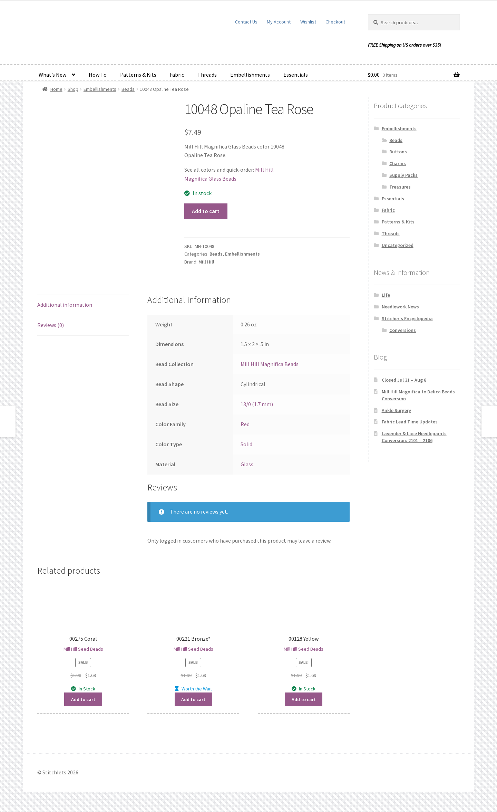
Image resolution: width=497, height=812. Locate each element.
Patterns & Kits (138, 74)
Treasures (400, 187)
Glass (247, 464)
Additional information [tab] (64, 304)
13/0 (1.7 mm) (257, 404)
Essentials (295, 74)
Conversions (402, 330)
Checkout (335, 22)
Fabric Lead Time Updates (410, 422)
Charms (397, 163)
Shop (73, 89)
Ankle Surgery (396, 410)
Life (386, 295)
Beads (128, 89)
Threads (207, 74)
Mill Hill (206, 262)
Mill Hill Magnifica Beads (270, 364)
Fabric (177, 74)
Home (56, 89)
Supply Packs (403, 175)
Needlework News (400, 307)
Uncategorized (397, 245)
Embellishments (250, 74)
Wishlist (308, 22)
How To (98, 74)
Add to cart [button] (83, 699)
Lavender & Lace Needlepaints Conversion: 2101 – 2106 (414, 436)
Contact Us (246, 22)
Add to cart (206, 211)
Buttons (398, 152)
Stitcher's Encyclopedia (407, 318)
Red (245, 424)
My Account (279, 22)
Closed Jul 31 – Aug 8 (404, 380)
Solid (246, 444)
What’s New (52, 74)
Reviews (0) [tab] (50, 325)
